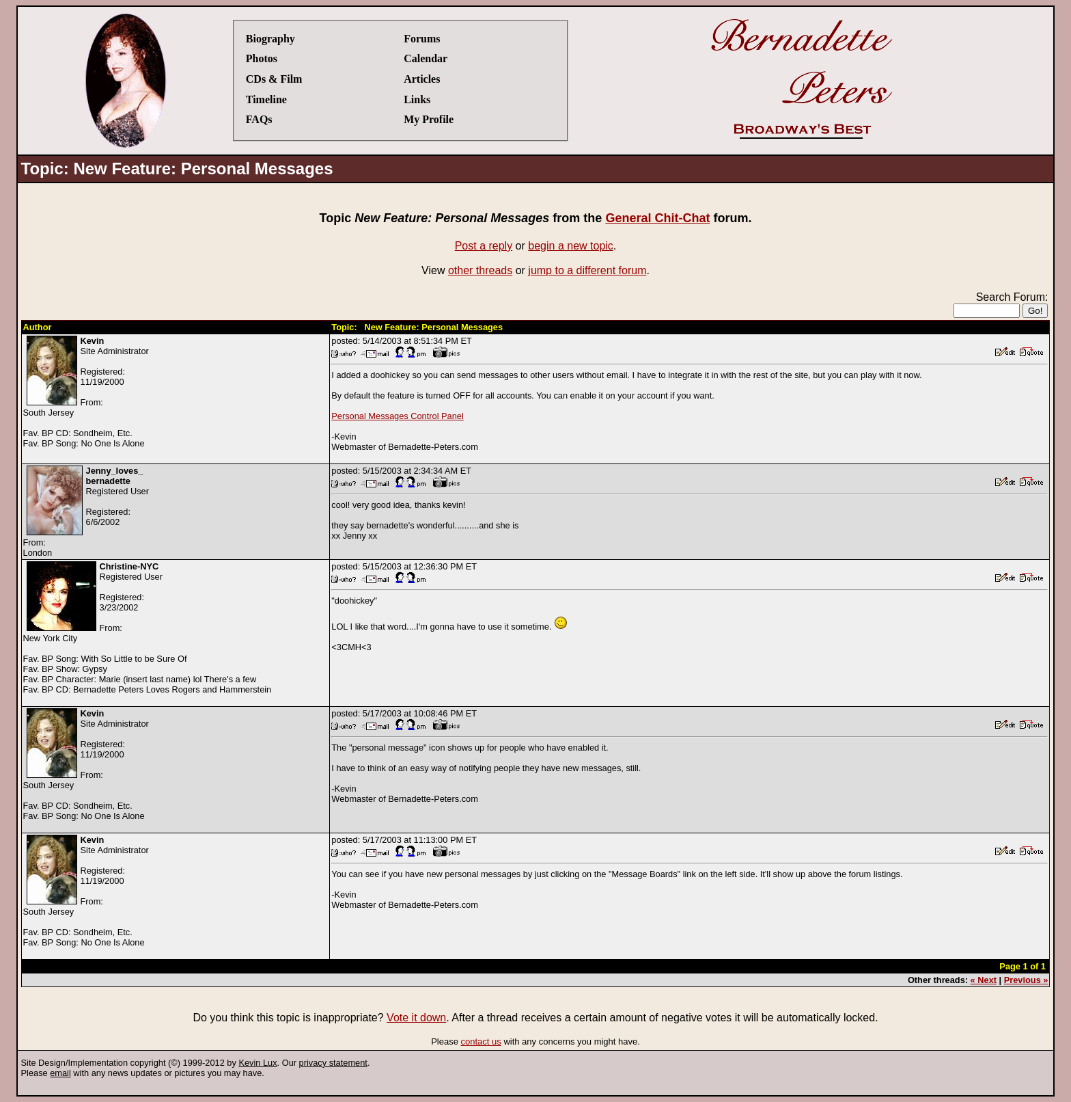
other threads (480, 270)
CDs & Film (274, 79)
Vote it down (416, 1017)
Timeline (266, 99)
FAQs (259, 119)
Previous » (1026, 980)
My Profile (429, 119)
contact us (481, 1041)
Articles (422, 79)
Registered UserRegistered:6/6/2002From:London (86, 512)
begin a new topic (570, 246)
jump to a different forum (587, 270)
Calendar (425, 58)
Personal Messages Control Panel (397, 416)
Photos (261, 58)
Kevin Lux (257, 1063)
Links (417, 99)
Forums (422, 38)
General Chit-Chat (657, 218)
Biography (270, 38)
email (60, 1073)
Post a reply (483, 246)
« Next (984, 980)
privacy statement (333, 1063)
